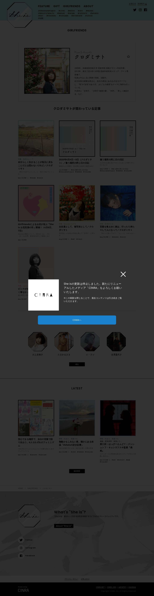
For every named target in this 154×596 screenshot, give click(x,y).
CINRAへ (77, 320)
